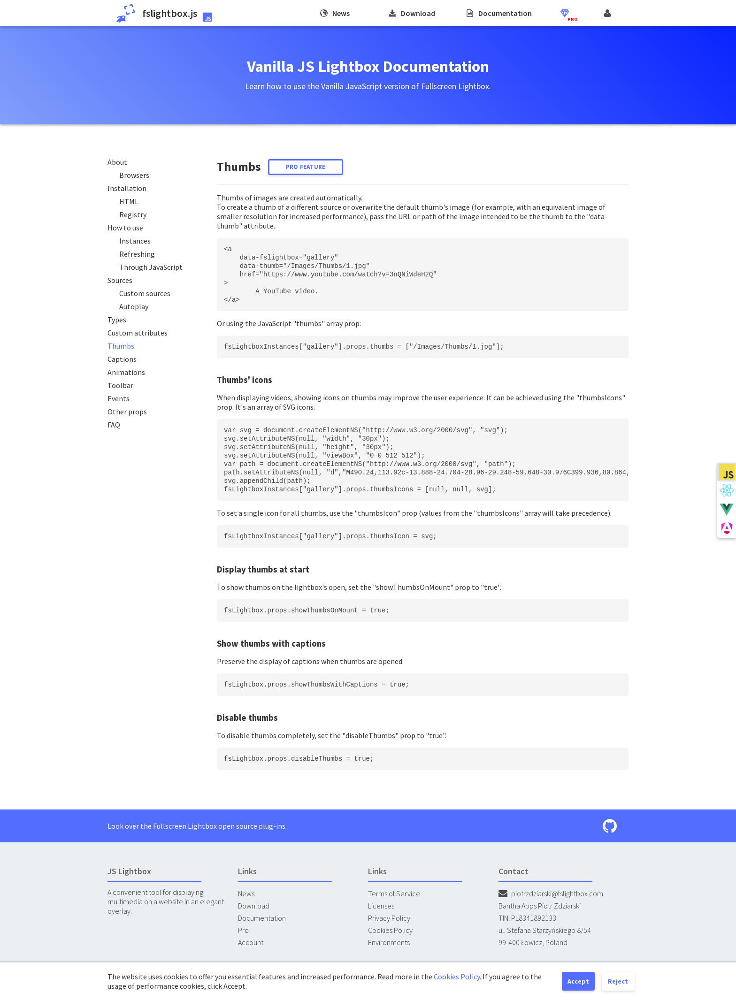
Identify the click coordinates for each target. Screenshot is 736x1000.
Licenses (381, 905)
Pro (243, 930)
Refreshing (137, 254)
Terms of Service (394, 893)
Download (253, 905)
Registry (132, 214)
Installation (126, 188)
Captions (122, 359)
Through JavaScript (151, 267)
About (117, 162)
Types (116, 319)
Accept (578, 981)
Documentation (262, 918)
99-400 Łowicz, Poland (532, 942)
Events (118, 398)
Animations (126, 372)
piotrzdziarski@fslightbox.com (550, 893)
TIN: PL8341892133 (527, 918)
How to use (125, 227)
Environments (389, 942)
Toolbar (120, 385)
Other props (127, 411)
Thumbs (120, 346)
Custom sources (144, 293)
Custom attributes (137, 332)
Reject (618, 981)
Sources (119, 280)
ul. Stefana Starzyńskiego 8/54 (544, 930)
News (246, 893)
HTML (128, 201)
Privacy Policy (389, 918)
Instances (135, 240)
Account (250, 942)
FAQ (113, 424)
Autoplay (133, 306)
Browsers (134, 175)
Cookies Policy (390, 930)
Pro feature (305, 167)
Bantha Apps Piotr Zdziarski (539, 905)
